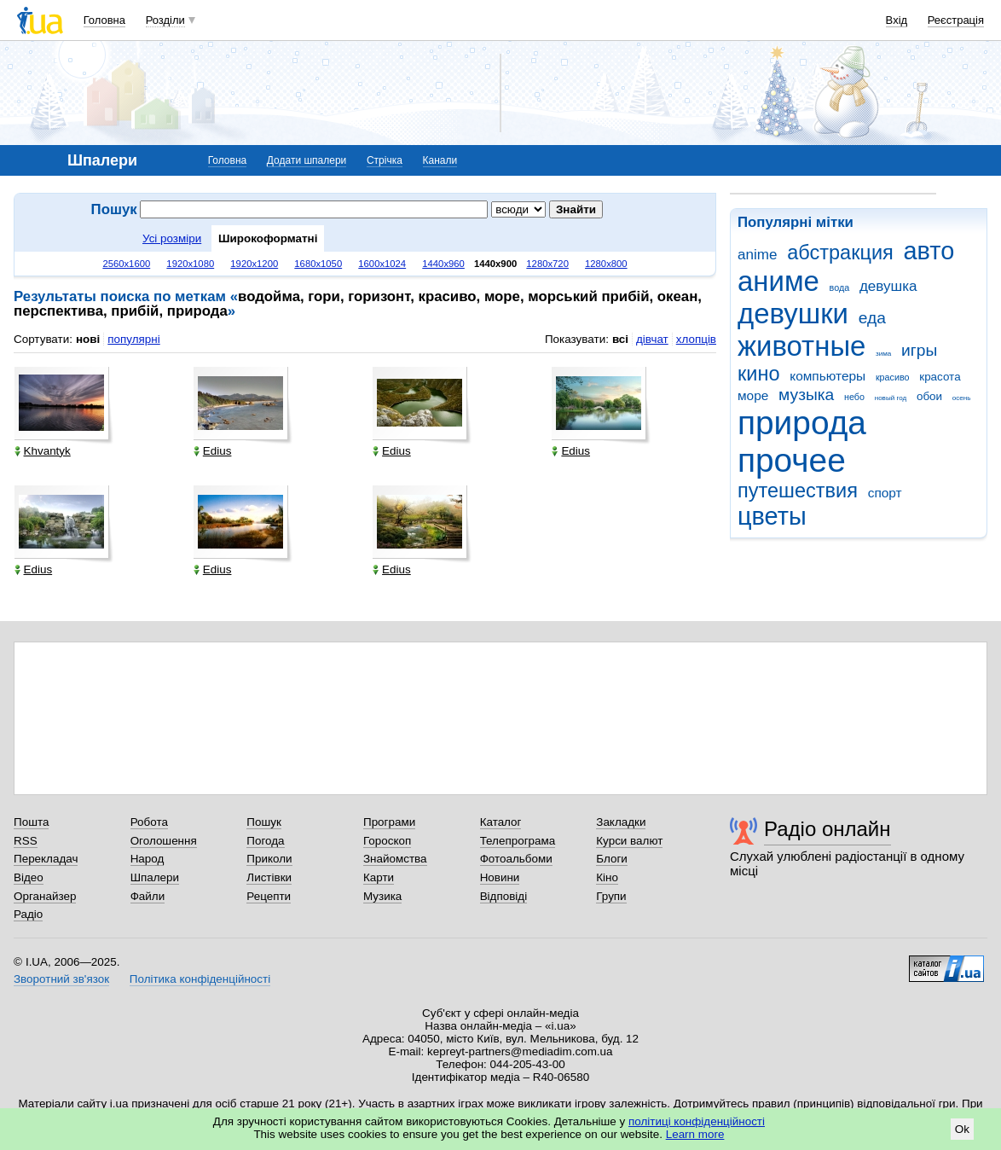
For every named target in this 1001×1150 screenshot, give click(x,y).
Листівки (269, 877)
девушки (793, 313)
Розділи (165, 20)
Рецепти (268, 896)
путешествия (798, 490)
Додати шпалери (306, 160)
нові (88, 339)
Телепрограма (518, 840)
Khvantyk (42, 450)
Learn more (695, 1134)
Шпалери (154, 877)
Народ (147, 858)
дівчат (652, 339)
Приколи (269, 858)
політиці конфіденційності (696, 1121)
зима (883, 353)
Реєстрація (956, 20)
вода (840, 287)
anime (757, 255)
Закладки (620, 822)
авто (929, 250)
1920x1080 (190, 263)
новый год (890, 398)
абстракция (840, 252)
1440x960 (443, 263)
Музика (382, 896)
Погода (265, 840)
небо (854, 397)
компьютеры (827, 376)
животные (801, 346)
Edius (213, 450)
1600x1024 (382, 263)
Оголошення (163, 840)
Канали (440, 160)
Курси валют (629, 840)
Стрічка (384, 160)
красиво (893, 377)
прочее (792, 460)
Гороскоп (387, 840)
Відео (28, 877)
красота (939, 376)
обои (929, 396)
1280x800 (606, 263)
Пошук (263, 822)
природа (802, 422)
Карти (378, 877)
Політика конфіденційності (200, 979)
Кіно (607, 877)
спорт (885, 492)
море (753, 395)
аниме (778, 281)
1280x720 (547, 263)
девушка (888, 286)
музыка (806, 395)
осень (961, 398)
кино (759, 374)
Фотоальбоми (516, 858)
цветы (772, 516)
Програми (389, 822)
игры (919, 350)
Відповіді (504, 896)
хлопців (696, 339)
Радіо (28, 914)
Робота (149, 822)
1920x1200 (254, 263)
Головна (104, 20)
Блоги (612, 858)
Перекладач (46, 858)
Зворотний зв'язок (61, 979)
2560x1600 (126, 263)
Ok (962, 1129)
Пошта (31, 822)
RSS (26, 840)
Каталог (501, 822)
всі (620, 339)
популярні (133, 339)
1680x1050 (318, 263)
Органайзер (45, 896)
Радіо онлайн (827, 828)
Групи (611, 896)
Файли (147, 896)
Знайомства (395, 858)
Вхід (897, 20)
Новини (500, 877)
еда (872, 318)
